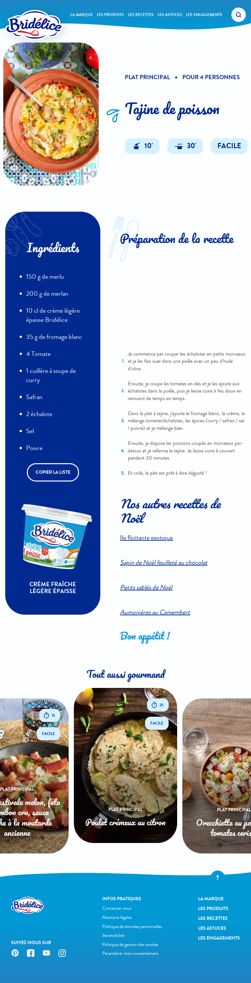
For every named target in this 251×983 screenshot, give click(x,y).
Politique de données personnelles (132, 926)
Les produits (110, 14)
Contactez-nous (116, 908)
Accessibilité (113, 935)
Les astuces (170, 14)
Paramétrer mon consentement (130, 953)
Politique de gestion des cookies (130, 944)
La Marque (81, 14)
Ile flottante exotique (146, 537)
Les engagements (204, 14)
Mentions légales (117, 917)
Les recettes (141, 14)
